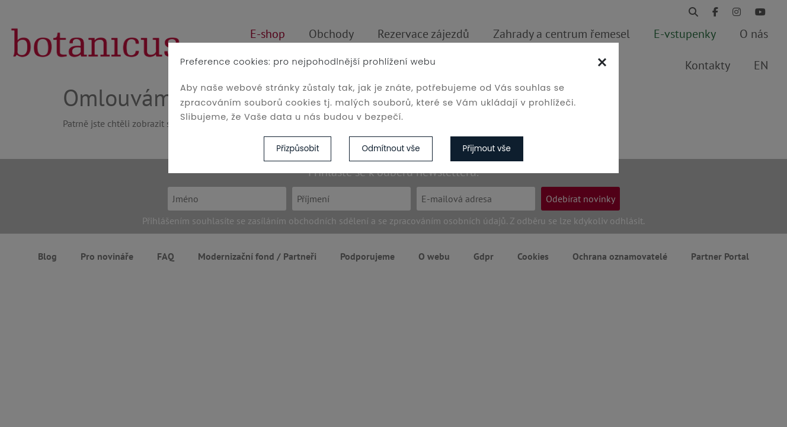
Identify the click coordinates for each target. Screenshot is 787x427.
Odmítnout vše (390, 148)
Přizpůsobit (297, 148)
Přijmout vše (487, 148)
